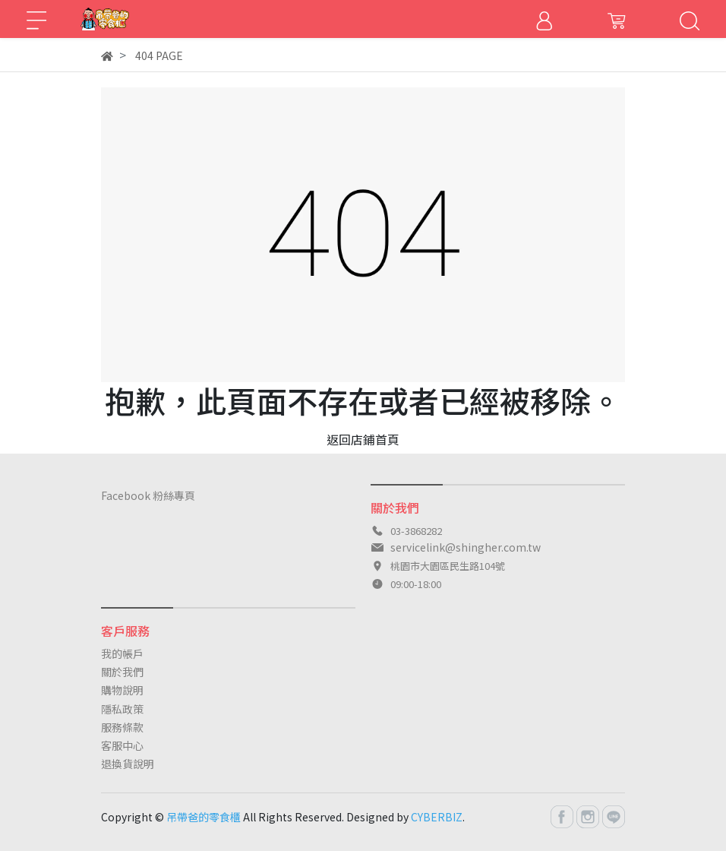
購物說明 (122, 690)
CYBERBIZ (436, 816)
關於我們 (122, 671)
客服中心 (122, 745)
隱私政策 (122, 709)
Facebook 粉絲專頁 (148, 495)
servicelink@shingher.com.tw (465, 547)
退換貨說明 (127, 763)
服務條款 (122, 727)
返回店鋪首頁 (363, 439)
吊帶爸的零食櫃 (203, 816)
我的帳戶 (122, 653)
